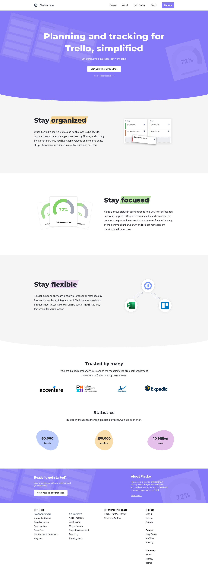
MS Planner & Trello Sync (46, 534)
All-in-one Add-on (112, 518)
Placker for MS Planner (115, 514)
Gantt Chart (39, 530)
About (125, 5)
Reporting (73, 534)
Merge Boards (76, 526)
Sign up (168, 5)
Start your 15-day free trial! (104, 69)
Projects (38, 538)
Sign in (154, 5)
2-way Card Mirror (42, 518)
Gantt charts (74, 522)
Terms (149, 563)
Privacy (149, 558)
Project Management (79, 530)
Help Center (139, 5)
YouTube (150, 538)
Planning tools (76, 538)
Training (149, 542)
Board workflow (41, 522)
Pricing (113, 5)
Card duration (40, 526)
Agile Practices (76, 518)
